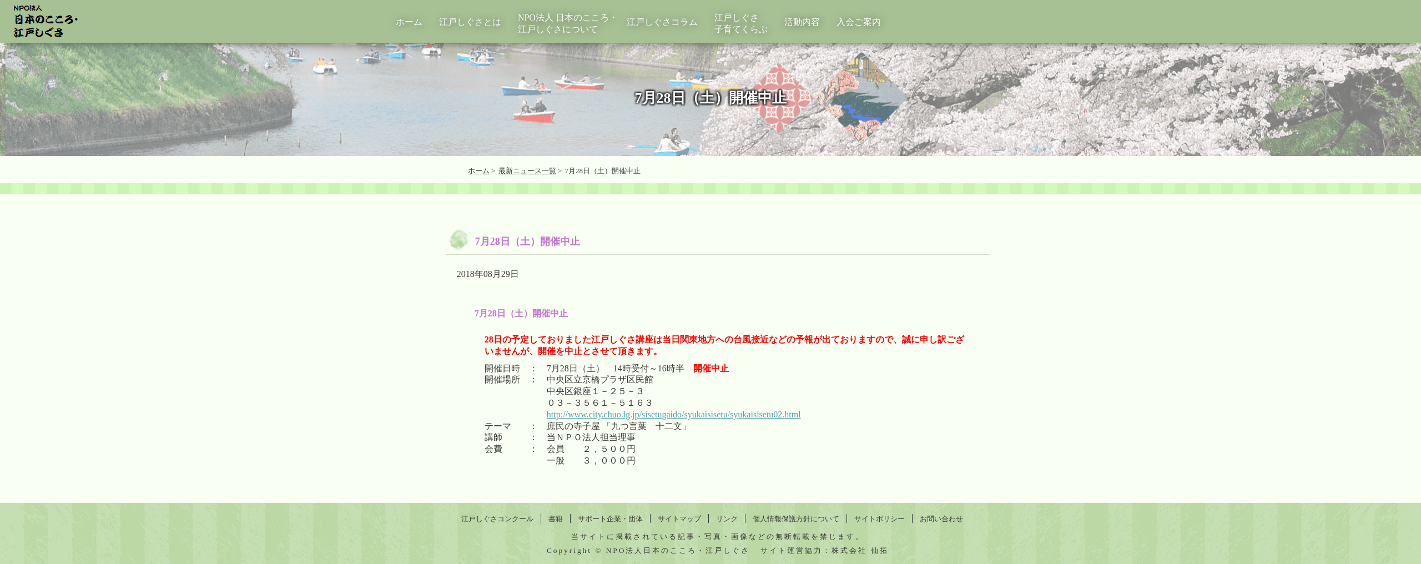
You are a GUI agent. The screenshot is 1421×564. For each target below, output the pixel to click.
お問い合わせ (941, 519)
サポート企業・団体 (610, 519)
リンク (727, 519)
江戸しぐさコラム (662, 22)
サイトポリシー (879, 519)
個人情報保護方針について (796, 519)
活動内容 (802, 22)
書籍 (555, 519)
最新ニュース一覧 (527, 171)
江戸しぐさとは (470, 22)
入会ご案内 (859, 22)
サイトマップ (679, 519)
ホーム (409, 22)
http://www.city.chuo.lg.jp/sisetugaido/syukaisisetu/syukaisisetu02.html (674, 414)
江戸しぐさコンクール (497, 519)
